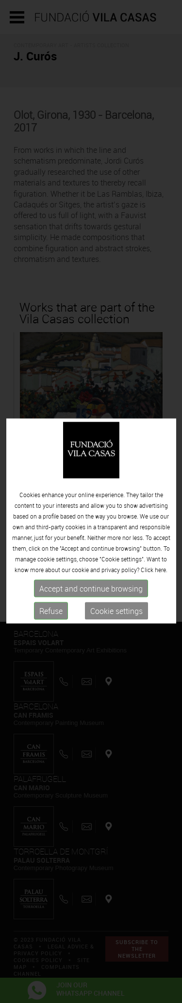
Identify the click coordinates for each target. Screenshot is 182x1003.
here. (161, 573)
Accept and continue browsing (91, 592)
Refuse (51, 615)
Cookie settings (116, 615)
